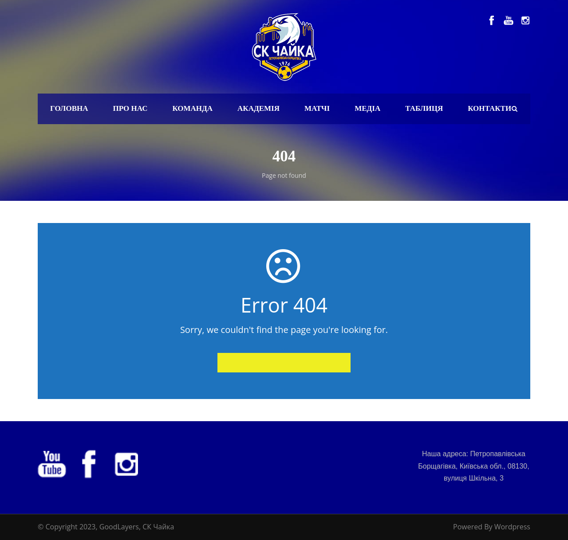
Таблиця (424, 108)
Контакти (489, 108)
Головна (69, 108)
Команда (192, 108)
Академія (258, 108)
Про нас (130, 108)
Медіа (367, 108)
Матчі (317, 108)
